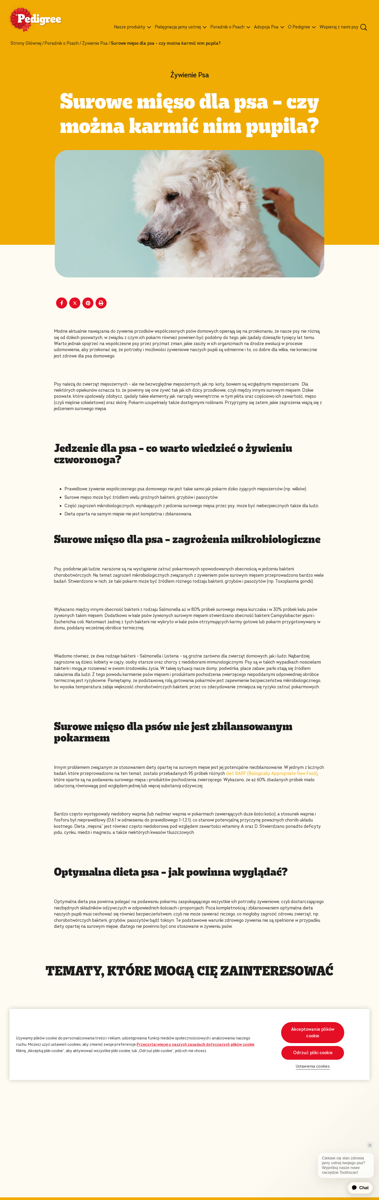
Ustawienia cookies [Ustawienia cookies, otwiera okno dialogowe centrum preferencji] (313, 1066)
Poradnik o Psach (61, 43)
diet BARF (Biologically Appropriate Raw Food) (271, 773)
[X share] (74, 302)
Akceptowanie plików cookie (312, 1032)
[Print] (101, 302)
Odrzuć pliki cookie (312, 1053)
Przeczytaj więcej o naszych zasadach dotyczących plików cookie (195, 1044)
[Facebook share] (61, 302)
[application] (357, 1188)
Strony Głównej (26, 43)
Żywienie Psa (95, 43)
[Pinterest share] (87, 302)
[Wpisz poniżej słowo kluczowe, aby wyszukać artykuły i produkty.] (363, 27)
